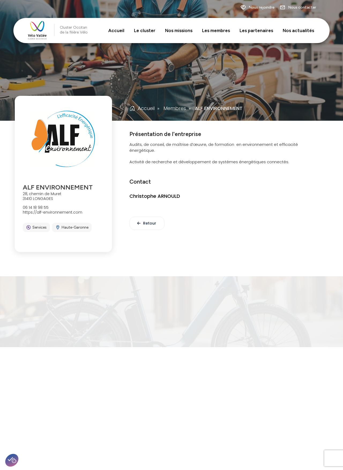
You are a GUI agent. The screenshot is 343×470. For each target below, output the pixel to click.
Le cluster (144, 30)
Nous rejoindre (257, 7)
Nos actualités (298, 30)
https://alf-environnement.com (52, 212)
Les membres (216, 30)
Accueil (116, 30)
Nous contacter (298, 7)
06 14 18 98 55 (36, 207)
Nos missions (178, 30)
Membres (174, 108)
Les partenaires (256, 30)
